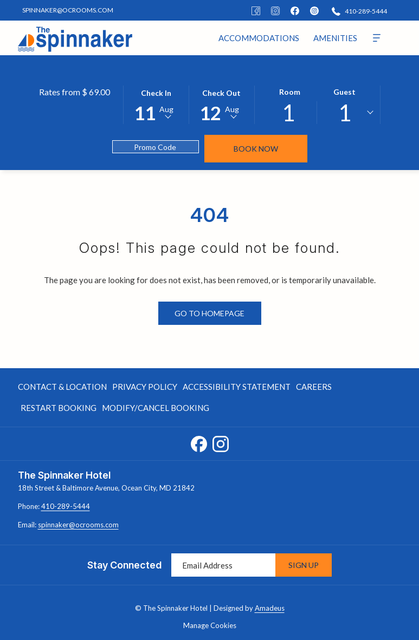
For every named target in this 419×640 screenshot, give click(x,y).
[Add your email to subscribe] (223, 565)
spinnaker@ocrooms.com (78, 524)
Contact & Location (62, 386)
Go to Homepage (209, 313)
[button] (156, 104)
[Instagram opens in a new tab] (220, 442)
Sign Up (303, 565)
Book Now (256, 148)
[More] (377, 38)
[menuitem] (258, 38)
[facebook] (295, 10)
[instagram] (314, 10)
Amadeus (270, 608)
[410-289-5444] (359, 10)
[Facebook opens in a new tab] (199, 442)
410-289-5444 (65, 506)
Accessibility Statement (237, 386)
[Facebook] (256, 10)
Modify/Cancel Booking (155, 408)
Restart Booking (58, 408)
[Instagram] (275, 10)
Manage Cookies (209, 625)
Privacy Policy (144, 386)
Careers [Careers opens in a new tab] (314, 388)
